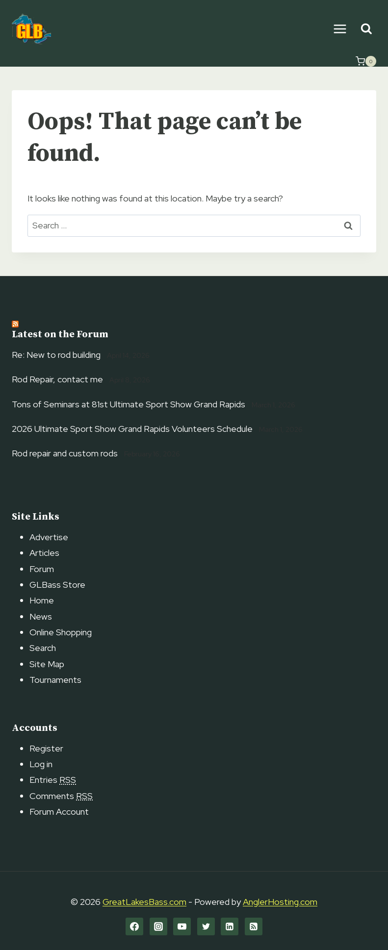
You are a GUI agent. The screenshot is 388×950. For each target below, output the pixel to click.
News (40, 616)
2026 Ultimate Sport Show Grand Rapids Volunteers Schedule (132, 428)
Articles (44, 552)
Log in (40, 764)
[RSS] (253, 926)
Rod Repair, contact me (57, 379)
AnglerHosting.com (280, 901)
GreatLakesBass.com (144, 901)
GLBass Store (57, 584)
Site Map (46, 664)
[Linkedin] (229, 926)
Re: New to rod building (56, 354)
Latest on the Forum (60, 334)
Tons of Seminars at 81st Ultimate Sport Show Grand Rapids (128, 404)
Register (46, 748)
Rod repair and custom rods (65, 453)
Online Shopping (60, 632)
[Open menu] (339, 29)
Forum (41, 569)
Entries (52, 779)
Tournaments (55, 679)
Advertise (48, 537)
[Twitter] (206, 926)
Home (41, 600)
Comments (61, 795)
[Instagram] (158, 926)
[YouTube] (182, 926)
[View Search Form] (366, 29)
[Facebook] (134, 926)
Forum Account (59, 811)
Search (42, 647)
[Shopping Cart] (366, 61)
